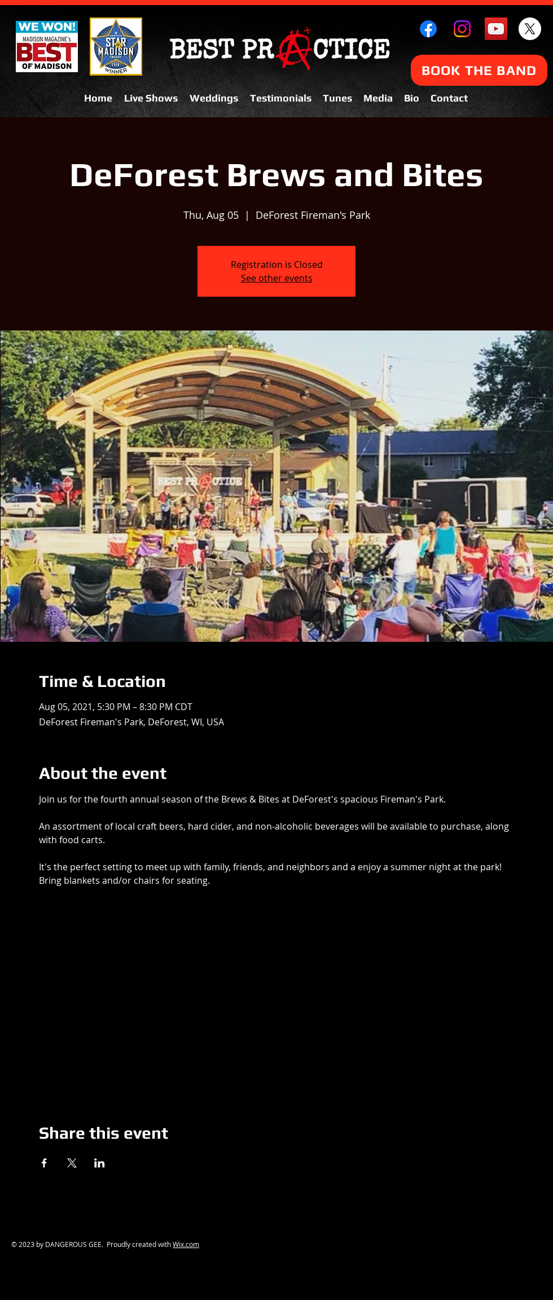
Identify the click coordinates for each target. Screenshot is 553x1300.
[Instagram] (462, 28)
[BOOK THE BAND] (479, 70)
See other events (277, 278)
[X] (530, 28)
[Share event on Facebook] (44, 1162)
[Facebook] (428, 28)
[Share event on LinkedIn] (99, 1162)
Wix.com (186, 1244)
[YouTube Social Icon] (496, 28)
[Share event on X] (72, 1162)
